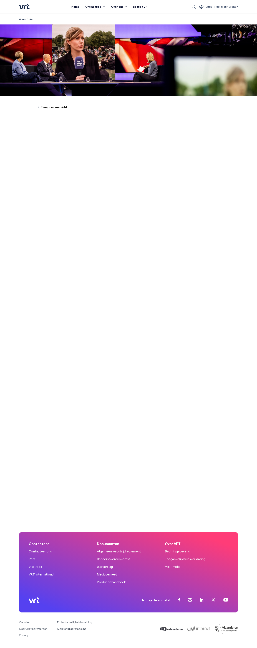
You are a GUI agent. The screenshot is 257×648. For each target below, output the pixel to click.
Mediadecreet (107, 574)
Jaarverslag (105, 567)
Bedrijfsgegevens (177, 551)
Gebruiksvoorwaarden (33, 628)
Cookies (24, 622)
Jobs (209, 6)
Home (75, 6)
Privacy (23, 635)
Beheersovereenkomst (113, 559)
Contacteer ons (40, 551)
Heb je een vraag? (226, 6)
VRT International (41, 574)
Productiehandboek (111, 582)
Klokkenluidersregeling (71, 628)
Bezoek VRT (141, 6)
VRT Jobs (35, 567)
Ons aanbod (93, 6)
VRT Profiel (173, 567)
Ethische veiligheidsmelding (74, 622)
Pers (32, 559)
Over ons (117, 6)
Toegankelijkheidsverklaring (185, 559)
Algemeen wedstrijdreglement (119, 551)
